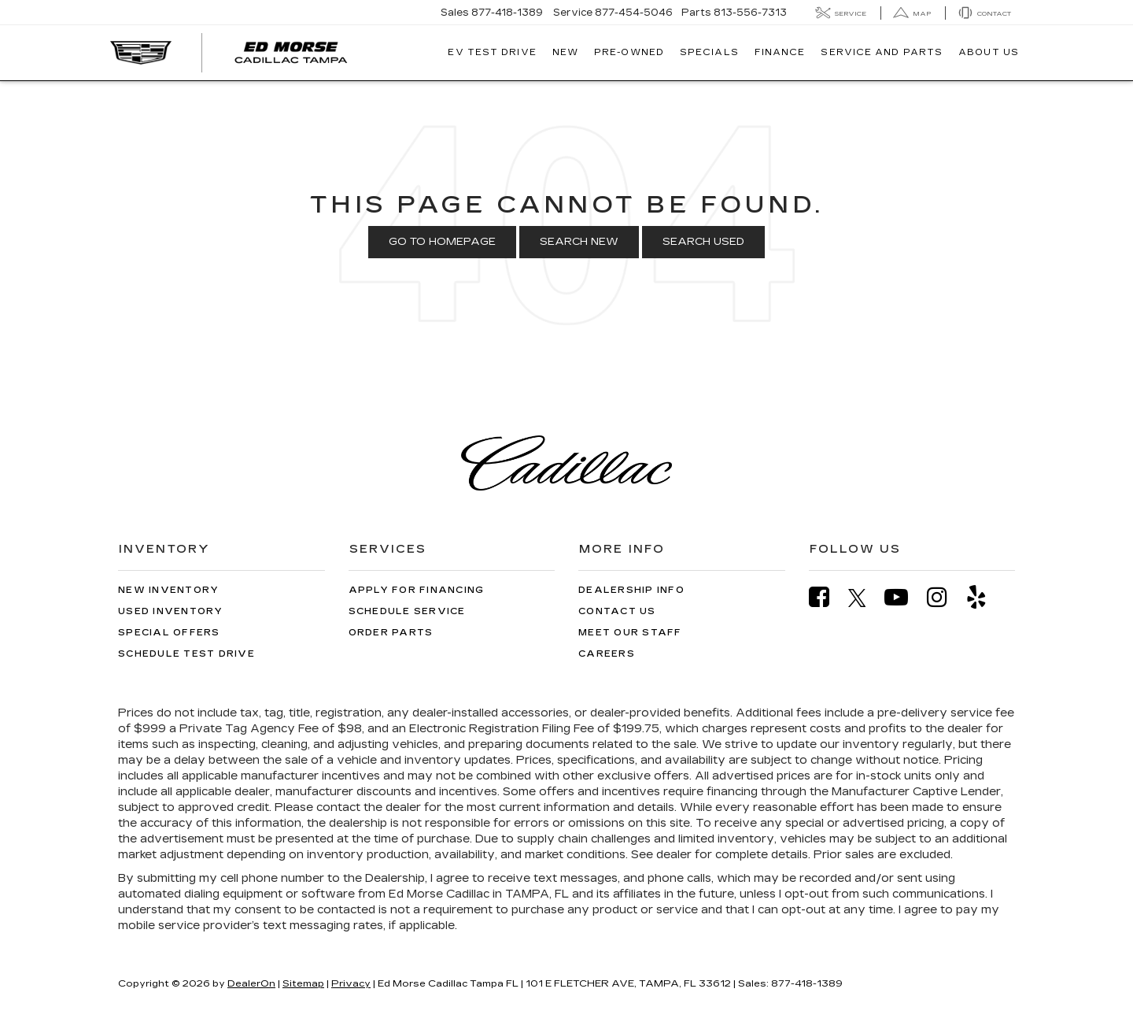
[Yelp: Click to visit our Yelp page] (984, 597)
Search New (579, 241)
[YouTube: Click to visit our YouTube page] (904, 597)
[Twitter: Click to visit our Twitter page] (865, 597)
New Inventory (168, 590)
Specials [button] (709, 52)
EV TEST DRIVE (492, 52)
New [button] (565, 52)
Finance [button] (780, 52)
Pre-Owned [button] (629, 52)
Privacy (351, 983)
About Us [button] (988, 52)
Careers (606, 654)
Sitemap (303, 983)
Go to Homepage (442, 241)
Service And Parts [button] (882, 52)
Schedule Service (407, 611)
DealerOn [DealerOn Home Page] (251, 983)
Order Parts (391, 633)
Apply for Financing (417, 590)
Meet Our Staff (630, 633)
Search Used (703, 241)
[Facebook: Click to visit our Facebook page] (827, 597)
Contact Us (617, 611)
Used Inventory (170, 611)
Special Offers (169, 633)
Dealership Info (631, 590)
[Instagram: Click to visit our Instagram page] (945, 597)
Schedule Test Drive (186, 654)
